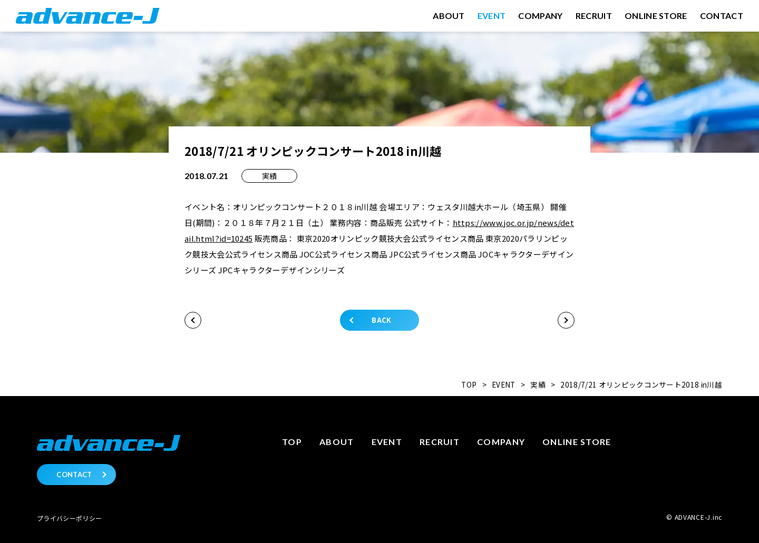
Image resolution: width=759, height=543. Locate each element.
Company (501, 442)
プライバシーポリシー (69, 518)
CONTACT (74, 474)
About (336, 442)
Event (387, 442)
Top (292, 442)
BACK (381, 320)
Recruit (440, 442)
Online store (576, 442)
